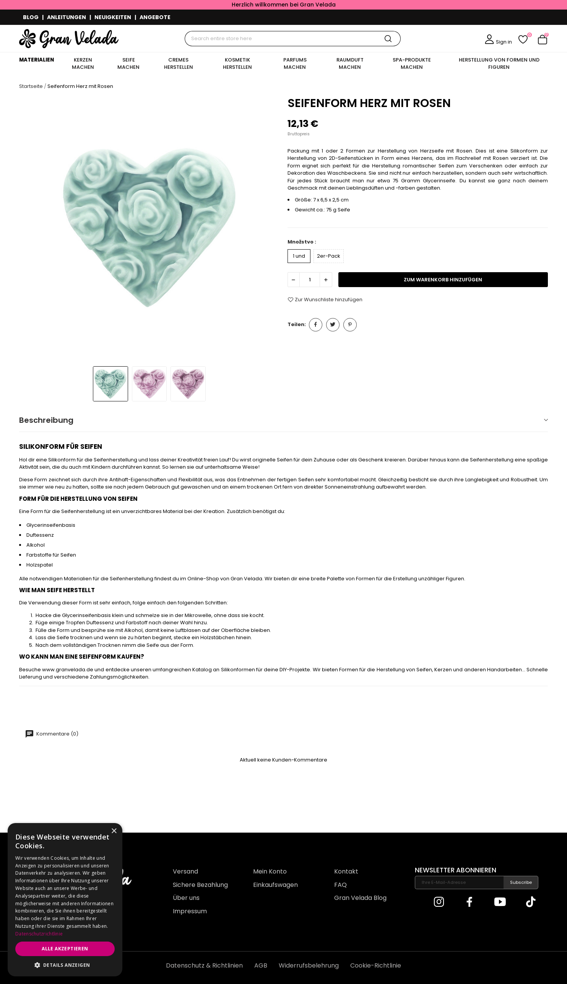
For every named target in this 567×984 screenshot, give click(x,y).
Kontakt (346, 871)
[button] (65, 965)
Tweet (333, 324)
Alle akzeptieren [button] (65, 948)
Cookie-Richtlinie (375, 965)
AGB (260, 965)
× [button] (114, 831)
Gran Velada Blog (360, 897)
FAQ (340, 884)
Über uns (186, 897)
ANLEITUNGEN (66, 17)
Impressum (190, 911)
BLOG (31, 17)
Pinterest (350, 324)
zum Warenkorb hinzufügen (443, 279)
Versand (185, 871)
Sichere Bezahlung (200, 884)
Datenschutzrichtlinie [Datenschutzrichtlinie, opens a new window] (39, 933)
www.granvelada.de (67, 669)
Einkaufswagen (275, 884)
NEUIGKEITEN (112, 17)
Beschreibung (46, 420)
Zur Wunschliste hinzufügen (325, 300)
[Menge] (310, 279)
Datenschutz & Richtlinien (204, 965)
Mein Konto (270, 871)
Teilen (315, 324)
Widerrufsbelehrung (309, 965)
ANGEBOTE (155, 17)
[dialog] (65, 899)
